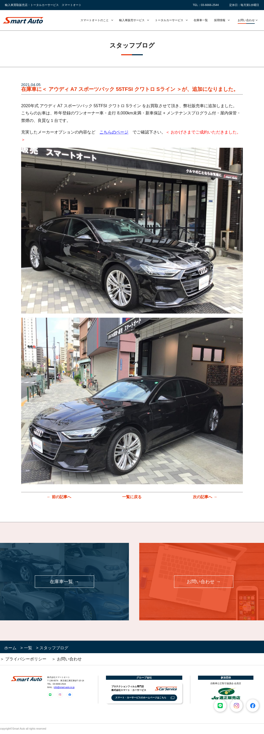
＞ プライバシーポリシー (23, 659)
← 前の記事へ (59, 497)
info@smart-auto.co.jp (64, 687)
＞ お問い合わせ (66, 659)
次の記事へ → (205, 497)
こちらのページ (114, 132)
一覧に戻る (132, 497)
